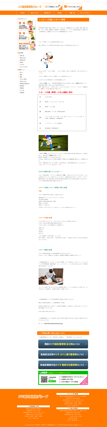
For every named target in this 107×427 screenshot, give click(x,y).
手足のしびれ (23, 81)
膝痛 (21, 76)
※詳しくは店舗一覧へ (33, 418)
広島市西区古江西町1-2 (36, 408)
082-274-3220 (37, 410)
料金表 (60, 12)
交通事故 (22, 92)
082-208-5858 (76, 412)
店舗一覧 (72, 12)
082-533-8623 (76, 398)
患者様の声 (47, 12)
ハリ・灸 (22, 90)
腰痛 (21, 74)
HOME (22, 12)
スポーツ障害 (23, 79)
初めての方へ (35, 12)
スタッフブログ (84, 12)
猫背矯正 (22, 85)
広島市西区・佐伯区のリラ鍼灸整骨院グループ (46, 424)
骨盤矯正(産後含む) (25, 83)
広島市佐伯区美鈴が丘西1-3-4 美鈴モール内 (75, 410)
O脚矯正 (22, 88)
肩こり (21, 72)
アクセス (22, 64)
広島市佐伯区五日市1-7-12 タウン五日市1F (75, 396)
